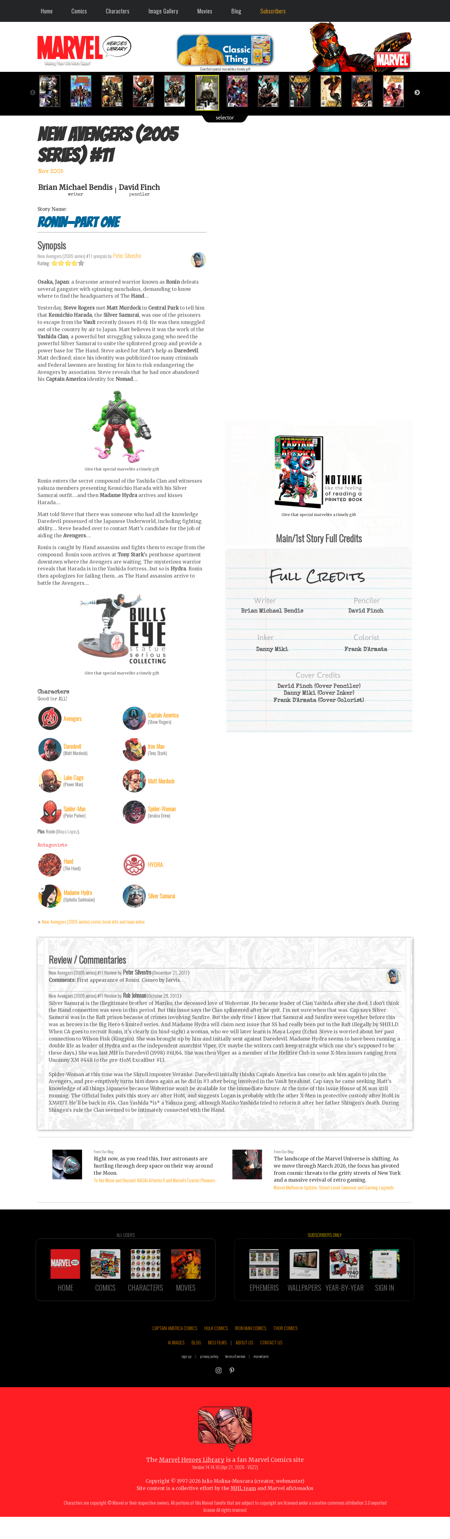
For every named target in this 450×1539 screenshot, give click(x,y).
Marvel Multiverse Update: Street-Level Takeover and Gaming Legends (333, 1187)
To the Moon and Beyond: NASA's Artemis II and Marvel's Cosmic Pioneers (154, 1180)
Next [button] (417, 93)
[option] (53, 91)
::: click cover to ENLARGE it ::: (318, 422)
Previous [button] (33, 93)
